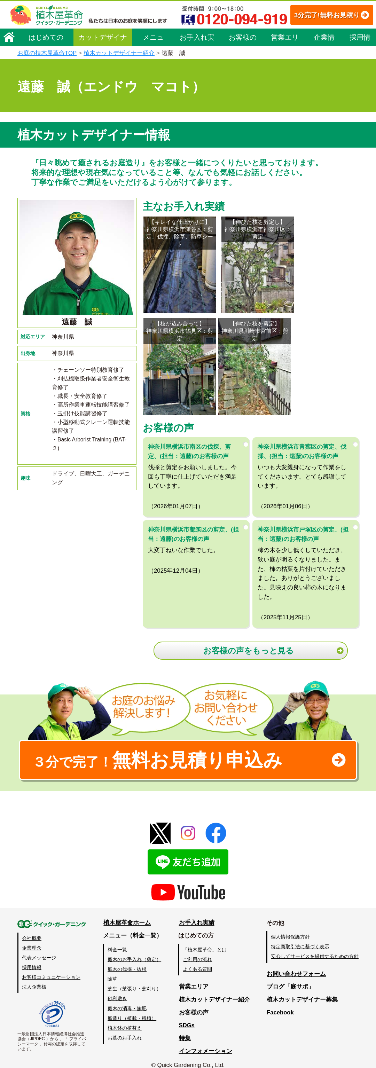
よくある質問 (198, 960)
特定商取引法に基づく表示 (300, 938)
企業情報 (324, 60)
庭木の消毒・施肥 (127, 999)
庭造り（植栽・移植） (132, 1009)
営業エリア (285, 60)
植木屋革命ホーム (127, 914)
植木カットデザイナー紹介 (214, 990)
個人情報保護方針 (290, 927)
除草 (113, 970)
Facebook (279, 1003)
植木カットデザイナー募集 (301, 990)
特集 (185, 1029)
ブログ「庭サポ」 (290, 977)
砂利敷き (117, 989)
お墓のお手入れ (125, 1028)
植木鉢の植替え (125, 1019)
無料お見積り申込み (165, 750)
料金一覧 (117, 940)
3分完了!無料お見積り (157, 35)
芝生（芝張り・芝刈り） (135, 980)
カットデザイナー (102, 60)
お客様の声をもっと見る (249, 639)
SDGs (187, 1016)
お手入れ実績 (197, 60)
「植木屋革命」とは (205, 940)
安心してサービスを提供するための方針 (315, 947)
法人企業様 (34, 978)
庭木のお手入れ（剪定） (135, 950)
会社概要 (31, 929)
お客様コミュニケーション (51, 968)
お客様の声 (243, 60)
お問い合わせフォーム (296, 965)
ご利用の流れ (198, 950)
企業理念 (31, 939)
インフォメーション (205, 1042)
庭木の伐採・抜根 (127, 960)
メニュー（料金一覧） (133, 926)
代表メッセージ (39, 948)
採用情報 (360, 60)
